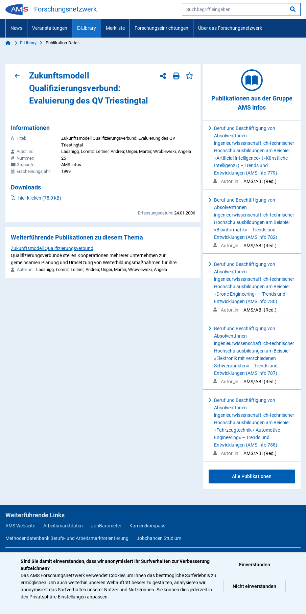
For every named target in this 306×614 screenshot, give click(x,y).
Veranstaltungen (49, 28)
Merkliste (115, 28)
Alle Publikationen (252, 476)
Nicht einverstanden (254, 586)
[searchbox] (241, 9)
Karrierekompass (147, 525)
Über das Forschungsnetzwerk (230, 28)
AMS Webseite (20, 525)
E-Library (86, 28)
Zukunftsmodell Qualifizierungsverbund (52, 248)
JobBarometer (106, 525)
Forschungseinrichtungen (161, 28)
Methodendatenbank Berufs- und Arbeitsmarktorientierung (66, 538)
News (16, 28)
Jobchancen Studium (159, 538)
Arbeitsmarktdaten (63, 525)
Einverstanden (254, 564)
